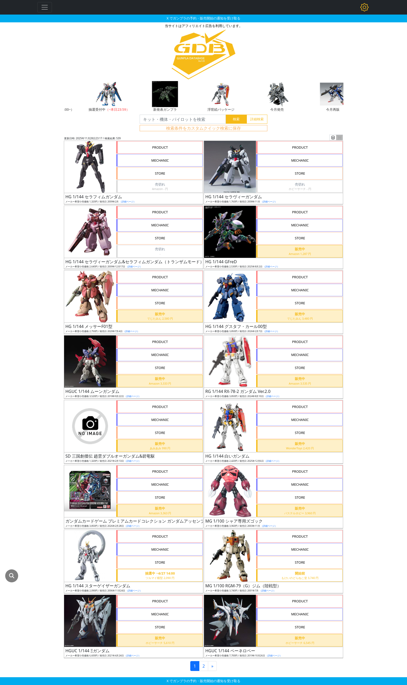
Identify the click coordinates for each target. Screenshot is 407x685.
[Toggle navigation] (44, 7)
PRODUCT (160, 147)
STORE (160, 173)
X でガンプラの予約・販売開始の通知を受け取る (203, 18)
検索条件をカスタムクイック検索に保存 (203, 128)
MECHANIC (160, 160)
